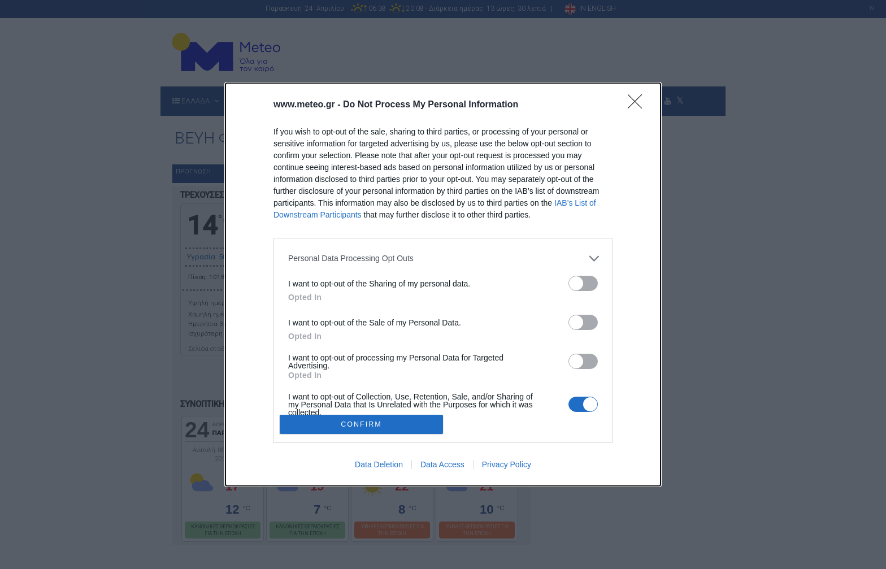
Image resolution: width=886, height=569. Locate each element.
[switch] (583, 283)
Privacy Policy (506, 464)
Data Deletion (379, 464)
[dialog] (443, 284)
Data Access (442, 464)
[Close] (638, 105)
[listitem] (443, 258)
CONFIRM (361, 424)
